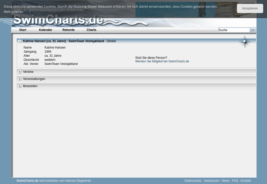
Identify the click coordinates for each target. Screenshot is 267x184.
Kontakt (246, 180)
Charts (91, 30)
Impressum (211, 180)
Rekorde (68, 30)
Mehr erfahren (13, 12)
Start (22, 30)
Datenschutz (193, 180)
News (226, 180)
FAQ (235, 180)
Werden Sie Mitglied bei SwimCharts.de (162, 61)
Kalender (45, 30)
